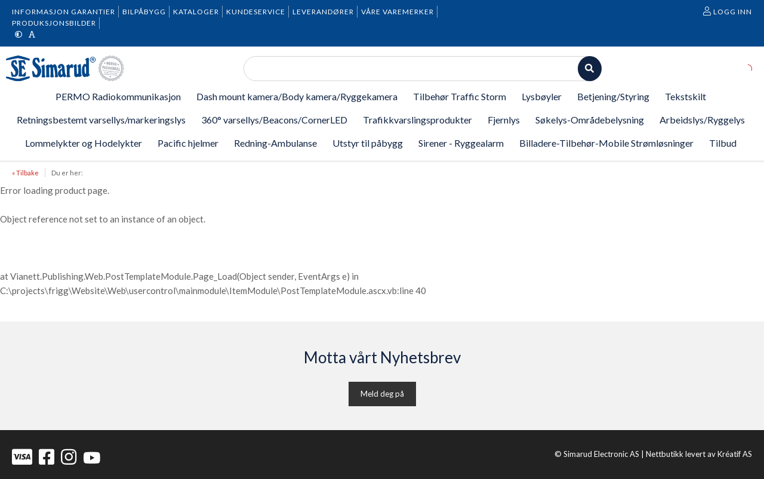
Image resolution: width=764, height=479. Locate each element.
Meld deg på (382, 393)
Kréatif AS (734, 454)
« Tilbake (25, 173)
